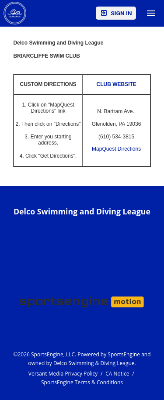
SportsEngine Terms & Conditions (82, 382)
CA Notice (117, 373)
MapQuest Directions (116, 149)
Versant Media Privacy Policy (63, 373)
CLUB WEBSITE (116, 84)
